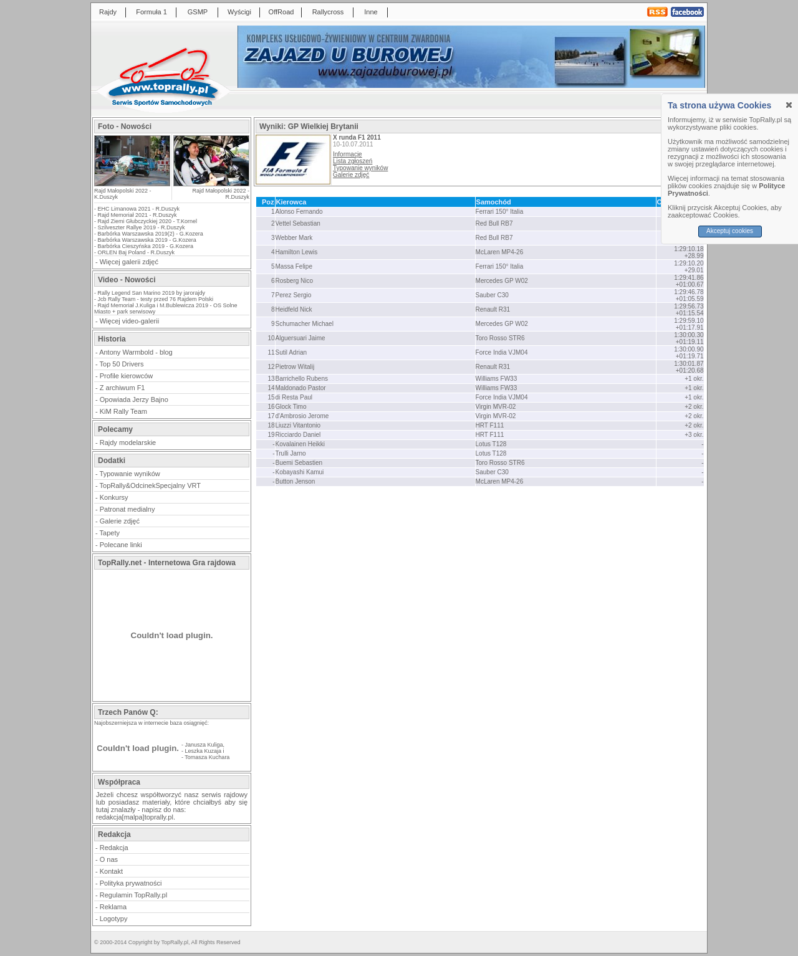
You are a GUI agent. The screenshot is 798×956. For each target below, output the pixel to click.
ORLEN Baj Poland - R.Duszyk (136, 252)
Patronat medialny (127, 509)
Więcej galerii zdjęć (129, 261)
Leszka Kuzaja (203, 751)
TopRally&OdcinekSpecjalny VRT (150, 485)
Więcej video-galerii (129, 321)
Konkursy (114, 497)
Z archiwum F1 (122, 387)
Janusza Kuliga (204, 745)
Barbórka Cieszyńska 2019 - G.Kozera (146, 246)
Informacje (347, 154)
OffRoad (281, 12)
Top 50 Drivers (122, 364)
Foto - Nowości (124, 126)
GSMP (198, 12)
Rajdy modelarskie (128, 442)
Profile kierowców (126, 376)
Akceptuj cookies (729, 230)
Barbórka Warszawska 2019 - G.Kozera (147, 240)
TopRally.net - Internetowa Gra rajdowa (167, 562)
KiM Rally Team (123, 411)
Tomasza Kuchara (207, 757)
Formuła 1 (151, 12)
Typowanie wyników (130, 473)
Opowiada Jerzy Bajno (134, 399)
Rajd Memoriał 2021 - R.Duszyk (137, 215)
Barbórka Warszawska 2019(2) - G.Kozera (150, 234)
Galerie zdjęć (120, 521)
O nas (109, 859)
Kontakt (111, 871)
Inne (370, 12)
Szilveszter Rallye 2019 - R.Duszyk (141, 227)
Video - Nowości (126, 279)
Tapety (110, 533)
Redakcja (114, 847)
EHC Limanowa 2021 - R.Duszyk (139, 209)
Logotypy (114, 918)
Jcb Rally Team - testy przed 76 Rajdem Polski (155, 299)
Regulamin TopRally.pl (133, 895)
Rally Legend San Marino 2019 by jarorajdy (152, 293)
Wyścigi (239, 12)
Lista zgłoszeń (352, 161)
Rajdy (108, 12)
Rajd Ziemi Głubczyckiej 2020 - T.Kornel (147, 221)
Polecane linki (121, 544)
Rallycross (328, 12)
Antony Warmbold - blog (136, 352)
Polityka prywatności (131, 883)
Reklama (113, 907)
